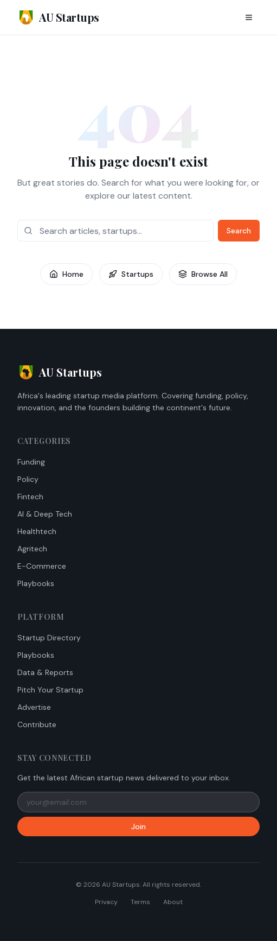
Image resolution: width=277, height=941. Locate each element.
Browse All (203, 274)
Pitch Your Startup (50, 690)
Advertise (34, 707)
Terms (140, 902)
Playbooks (35, 583)
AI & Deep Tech (44, 514)
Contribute (36, 724)
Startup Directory (49, 638)
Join (138, 826)
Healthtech (36, 531)
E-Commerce (41, 566)
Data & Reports (45, 672)
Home (66, 274)
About (173, 902)
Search (239, 231)
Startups (130, 274)
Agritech (32, 549)
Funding (31, 462)
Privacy (106, 902)
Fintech (30, 496)
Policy (27, 479)
